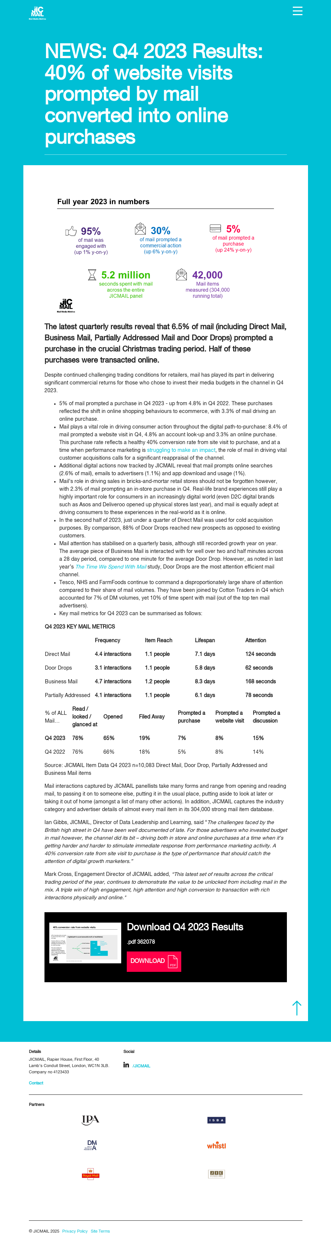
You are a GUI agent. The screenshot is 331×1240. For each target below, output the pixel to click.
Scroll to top (296, 1008)
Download (154, 961)
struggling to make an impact (181, 450)
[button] (297, 11)
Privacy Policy (75, 1231)
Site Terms (100, 1231)
